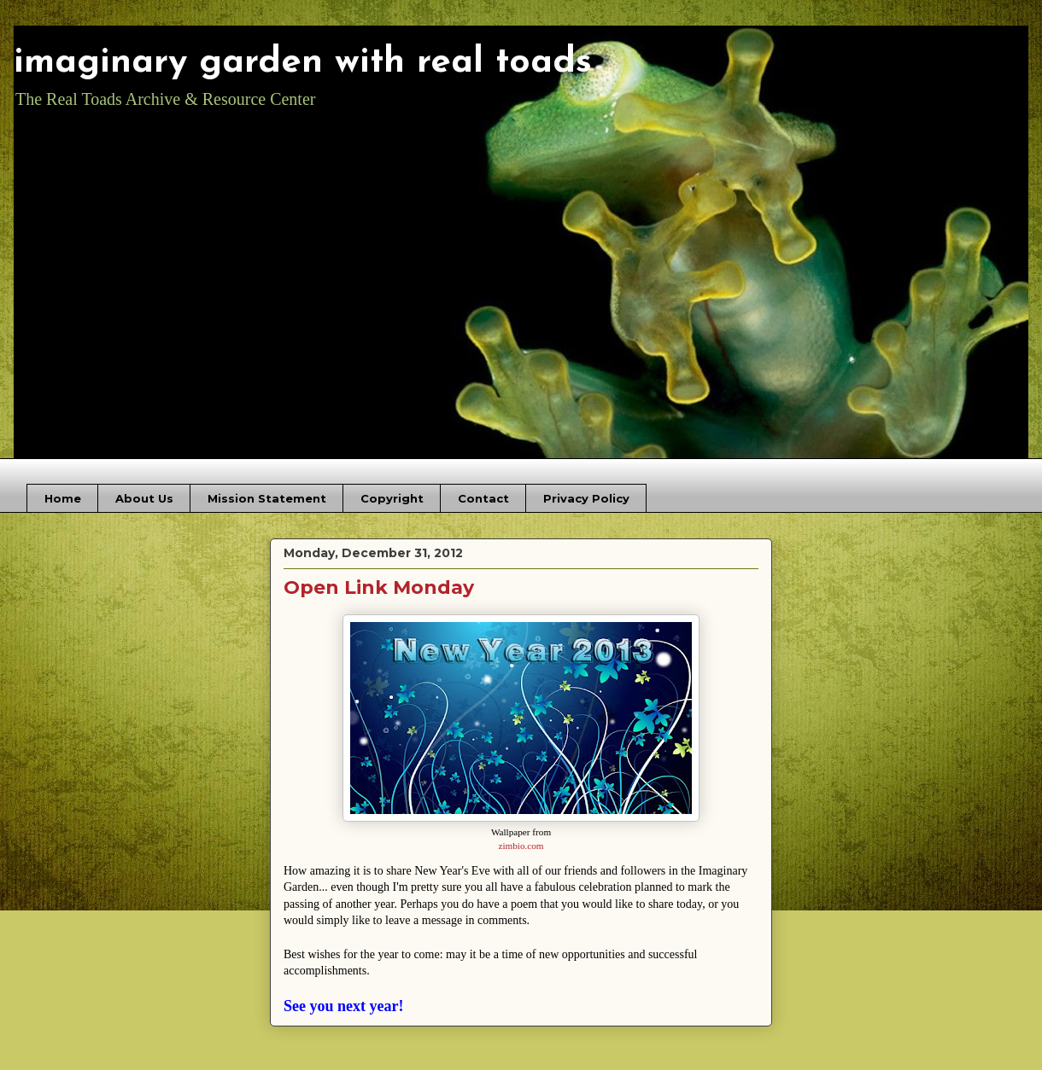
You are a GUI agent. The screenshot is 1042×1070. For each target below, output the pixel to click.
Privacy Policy (586, 498)
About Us (144, 498)
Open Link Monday (379, 587)
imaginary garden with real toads (303, 62)
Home (62, 498)
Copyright (392, 498)
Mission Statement (267, 498)
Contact (483, 498)
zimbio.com (520, 845)
